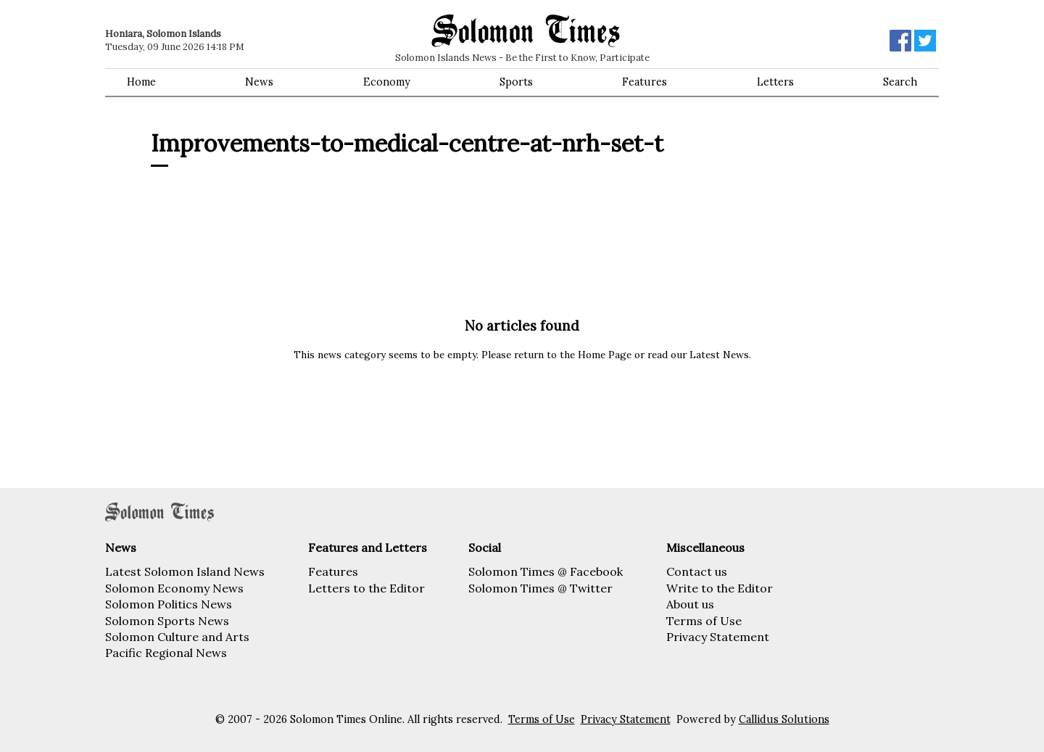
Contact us (696, 571)
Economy (386, 81)
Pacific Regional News (166, 652)
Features (644, 81)
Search (900, 81)
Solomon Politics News (168, 604)
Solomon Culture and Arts (177, 636)
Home (141, 81)
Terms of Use (704, 620)
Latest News (719, 354)
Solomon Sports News (167, 620)
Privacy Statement (717, 636)
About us (690, 604)
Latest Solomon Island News (185, 571)
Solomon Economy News (174, 588)
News (259, 81)
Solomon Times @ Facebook (545, 571)
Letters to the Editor (366, 588)
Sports (516, 81)
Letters (775, 81)
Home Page (604, 354)
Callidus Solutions (784, 719)
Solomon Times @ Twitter (540, 588)
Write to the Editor (719, 588)
